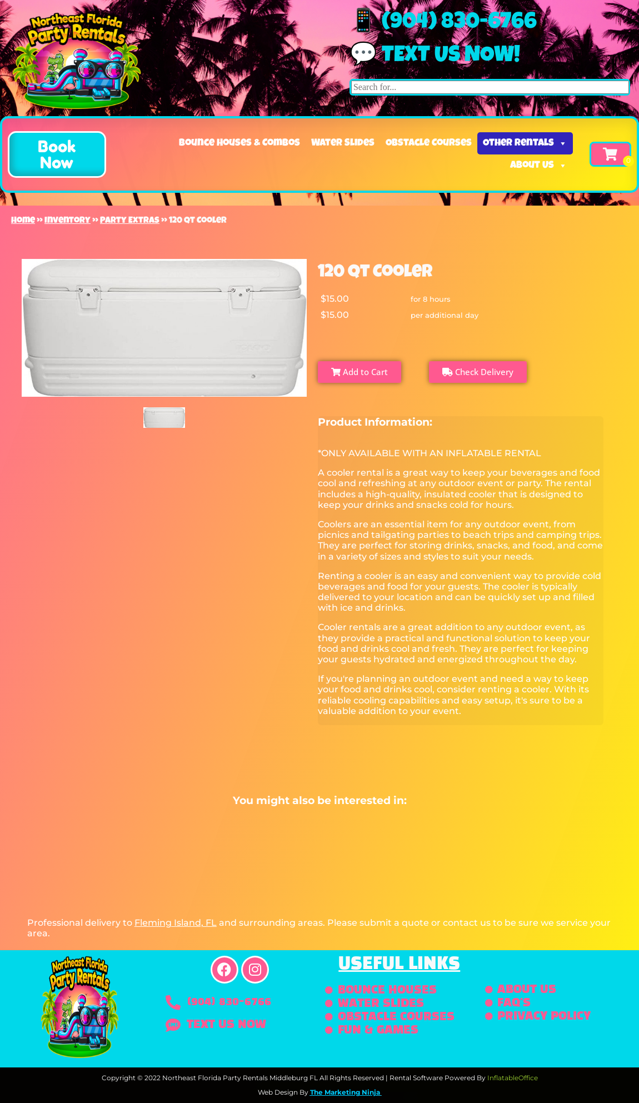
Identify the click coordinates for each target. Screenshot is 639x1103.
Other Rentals (525, 143)
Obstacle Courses (429, 143)
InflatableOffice (512, 1078)
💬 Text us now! (435, 57)
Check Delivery (477, 371)
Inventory (67, 221)
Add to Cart (359, 371)
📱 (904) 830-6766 (443, 23)
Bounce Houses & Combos (239, 143)
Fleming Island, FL (175, 922)
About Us (538, 166)
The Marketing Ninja (345, 1092)
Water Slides (343, 143)
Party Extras (129, 221)
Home (23, 221)
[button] (57, 154)
